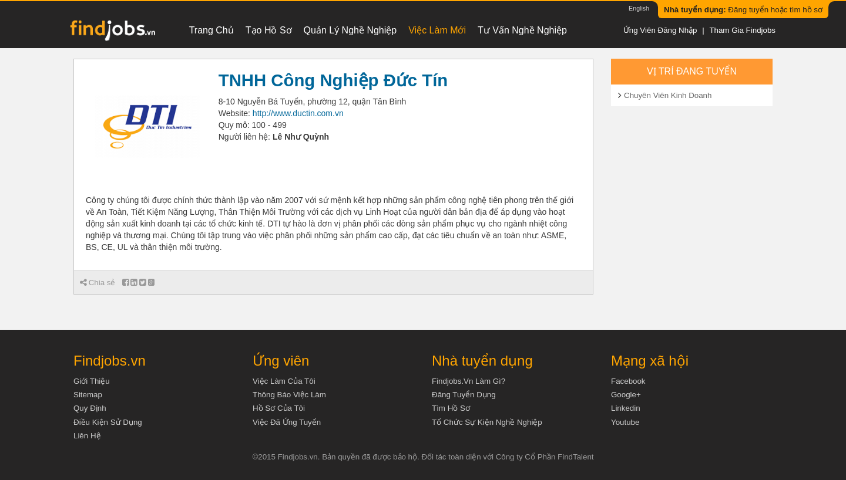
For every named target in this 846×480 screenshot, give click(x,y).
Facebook (628, 381)
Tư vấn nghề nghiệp (522, 30)
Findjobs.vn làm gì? (468, 381)
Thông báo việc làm (289, 394)
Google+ (626, 394)
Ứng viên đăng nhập (660, 30)
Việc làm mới (437, 30)
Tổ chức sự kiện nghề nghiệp (487, 422)
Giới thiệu (91, 381)
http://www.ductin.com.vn (298, 113)
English (639, 8)
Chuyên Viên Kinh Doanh (667, 95)
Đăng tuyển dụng (464, 394)
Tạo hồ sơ (269, 30)
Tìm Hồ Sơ (451, 408)
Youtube (625, 422)
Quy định (89, 408)
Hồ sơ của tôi (279, 408)
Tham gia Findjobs (742, 30)
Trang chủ (211, 30)
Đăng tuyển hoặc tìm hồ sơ (743, 9)
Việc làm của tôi (284, 381)
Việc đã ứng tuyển (287, 422)
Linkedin (625, 408)
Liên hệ (87, 435)
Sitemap (87, 394)
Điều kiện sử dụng (107, 422)
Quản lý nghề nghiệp (350, 30)
